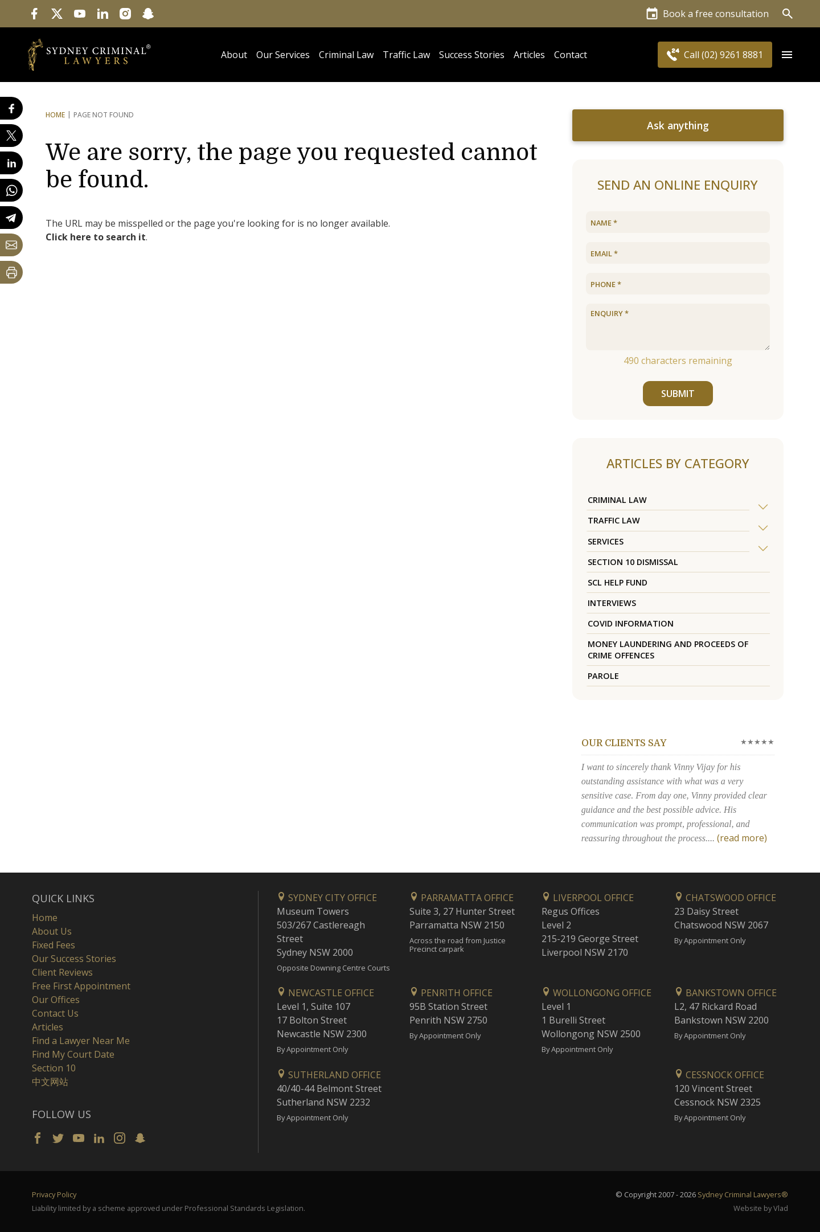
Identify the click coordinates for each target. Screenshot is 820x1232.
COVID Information (631, 623)
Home (55, 115)
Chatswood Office (725, 897)
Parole (603, 675)
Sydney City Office (327, 897)
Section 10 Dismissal (633, 561)
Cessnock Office (719, 1075)
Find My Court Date (73, 1054)
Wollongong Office (596, 993)
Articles (529, 54)
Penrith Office (451, 993)
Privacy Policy (54, 1194)
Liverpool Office (588, 897)
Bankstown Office (725, 993)
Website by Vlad (760, 1208)
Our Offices (56, 999)
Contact (570, 54)
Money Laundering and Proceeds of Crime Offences (668, 649)
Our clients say (623, 743)
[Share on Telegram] (11, 217)
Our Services (283, 54)
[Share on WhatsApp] (11, 190)
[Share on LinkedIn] (11, 163)
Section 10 (54, 1068)
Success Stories (472, 54)
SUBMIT (678, 393)
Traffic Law (406, 54)
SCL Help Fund (617, 582)
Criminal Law (346, 54)
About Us (52, 931)
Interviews (612, 602)
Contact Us (55, 1013)
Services (606, 541)
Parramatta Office (461, 897)
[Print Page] (11, 272)
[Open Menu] (787, 54)
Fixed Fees (53, 945)
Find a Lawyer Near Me (81, 1040)
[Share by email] (11, 245)
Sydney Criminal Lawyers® (743, 1194)
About (234, 54)
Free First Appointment (81, 986)
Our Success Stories (74, 958)
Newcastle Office (325, 993)
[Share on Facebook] (11, 108)
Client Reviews (62, 972)
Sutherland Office (329, 1075)
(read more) (742, 838)
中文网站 (50, 1081)
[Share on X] (11, 135)
